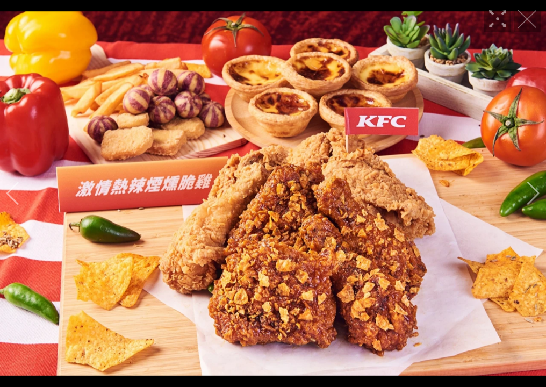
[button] (12, 193)
